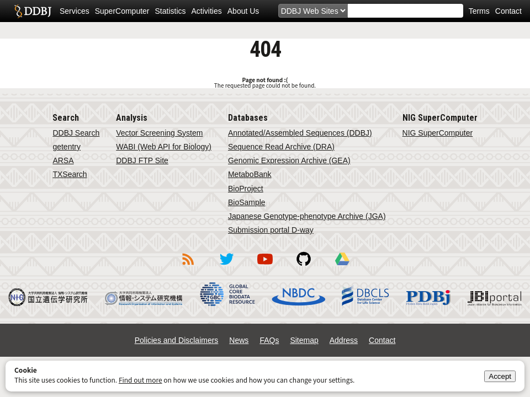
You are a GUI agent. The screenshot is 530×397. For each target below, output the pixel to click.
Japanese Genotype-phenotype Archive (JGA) (307, 216)
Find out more (140, 379)
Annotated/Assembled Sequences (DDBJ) (300, 132)
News (238, 340)
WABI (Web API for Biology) (163, 146)
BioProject (245, 188)
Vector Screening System (159, 132)
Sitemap (304, 340)
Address (344, 340)
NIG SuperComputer (437, 132)
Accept (500, 376)
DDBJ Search (75, 132)
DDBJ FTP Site (142, 160)
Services (74, 11)
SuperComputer (122, 11)
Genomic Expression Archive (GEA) (289, 160)
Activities (207, 11)
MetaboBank (250, 174)
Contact (508, 11)
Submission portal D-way (271, 230)
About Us (243, 11)
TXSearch (69, 174)
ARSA (62, 160)
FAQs (269, 340)
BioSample (247, 202)
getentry (66, 146)
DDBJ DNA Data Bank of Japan (32, 11)
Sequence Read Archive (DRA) (281, 146)
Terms (479, 11)
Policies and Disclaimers (177, 340)
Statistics (170, 11)
